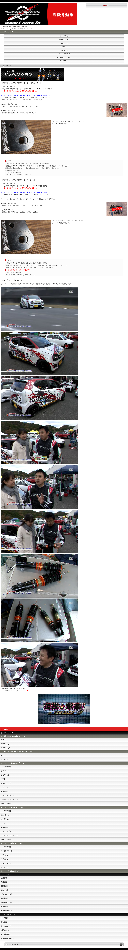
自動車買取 (4, 898)
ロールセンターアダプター (64, 57)
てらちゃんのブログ (7, 938)
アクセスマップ (6, 926)
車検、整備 (4, 890)
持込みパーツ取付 (6, 894)
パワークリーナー (6, 787)
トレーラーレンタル (7, 910)
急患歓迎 (4, 878)
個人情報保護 (5, 934)
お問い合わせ (5, 930)
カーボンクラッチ (6, 851)
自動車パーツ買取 (6, 902)
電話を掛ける (105, 5)
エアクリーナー (6, 744)
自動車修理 (4, 886)
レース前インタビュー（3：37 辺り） (14, 688)
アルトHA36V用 (18, 29)
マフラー (64, 47)
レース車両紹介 (64, 36)
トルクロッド (64, 50)
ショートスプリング (64, 54)
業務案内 (4, 882)
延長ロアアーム (64, 61)
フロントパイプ (6, 783)
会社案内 (4, 922)
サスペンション (64, 39)
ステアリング (5, 748)
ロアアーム (4, 867)
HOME (2, 29)
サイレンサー (5, 859)
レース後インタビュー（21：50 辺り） (14, 690)
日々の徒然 (4, 918)
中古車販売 (4, 906)
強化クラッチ (64, 43)
